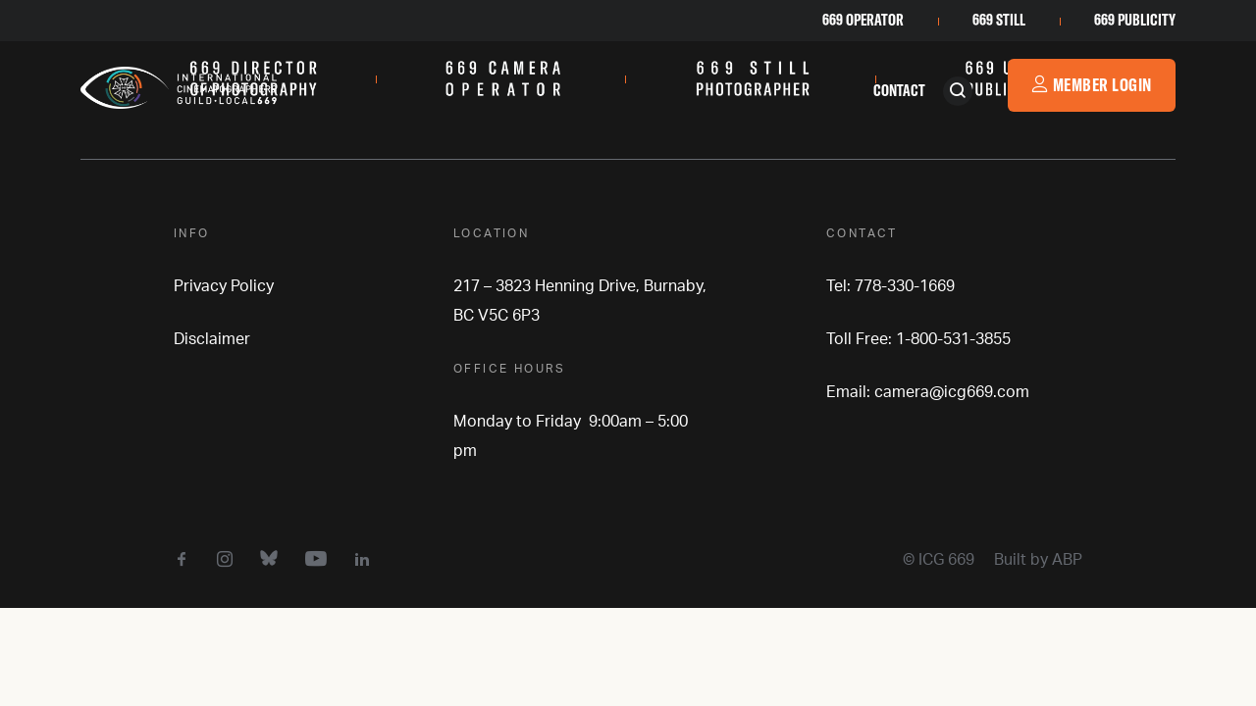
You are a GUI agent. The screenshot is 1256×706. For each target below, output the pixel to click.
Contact (899, 90)
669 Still (998, 19)
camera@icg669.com (951, 392)
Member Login (1091, 85)
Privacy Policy (224, 286)
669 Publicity (1135, 19)
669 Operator (863, 19)
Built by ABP (1038, 560)
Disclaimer (212, 339)
